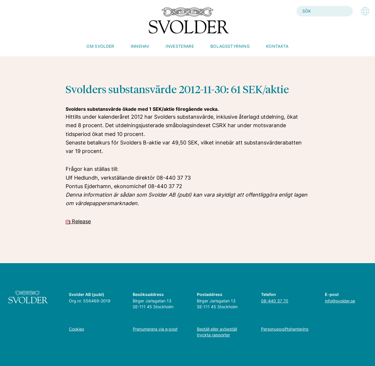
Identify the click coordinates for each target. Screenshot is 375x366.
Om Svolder (100, 46)
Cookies (76, 328)
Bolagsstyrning (230, 46)
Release (78, 221)
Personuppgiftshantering (284, 328)
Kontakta (277, 46)
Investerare (180, 46)
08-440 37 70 (274, 300)
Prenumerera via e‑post (155, 328)
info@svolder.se (340, 300)
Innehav (140, 46)
